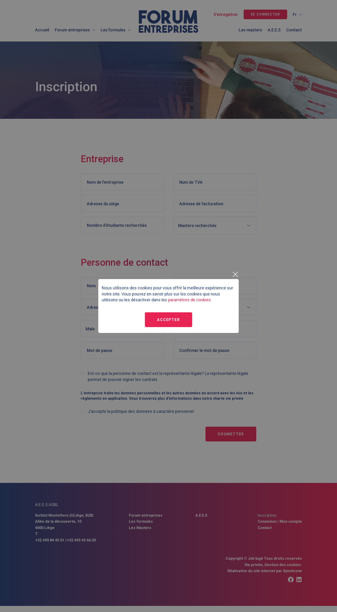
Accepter (168, 319)
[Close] (235, 274)
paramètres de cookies (189, 299)
